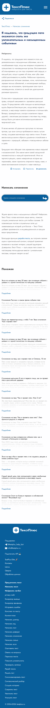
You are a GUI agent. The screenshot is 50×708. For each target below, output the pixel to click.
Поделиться (9, 18)
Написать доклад (12, 619)
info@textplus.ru (14, 548)
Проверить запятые (13, 664)
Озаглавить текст (11, 648)
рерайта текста (24, 238)
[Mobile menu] (45, 7)
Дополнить (42, 169)
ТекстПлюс (6, 26)
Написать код (10, 623)
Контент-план (10, 615)
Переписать (30, 169)
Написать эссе (11, 644)
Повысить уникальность (14, 660)
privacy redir (10, 595)
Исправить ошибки (12, 607)
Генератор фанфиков (13, 603)
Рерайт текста (10, 669)
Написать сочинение (21, 26)
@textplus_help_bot (15, 544)
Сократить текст (11, 689)
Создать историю (12, 685)
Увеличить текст (11, 693)
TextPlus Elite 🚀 (11, 559)
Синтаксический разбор (14, 681)
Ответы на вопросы (13, 652)
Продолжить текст (13, 582)
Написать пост (10, 627)
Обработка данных (12, 574)
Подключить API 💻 (13, 553)
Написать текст (11, 586)
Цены (7, 567)
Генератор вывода (12, 599)
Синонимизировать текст (15, 677)
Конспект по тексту (12, 611)
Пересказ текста (11, 656)
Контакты (8, 563)
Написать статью (11, 640)
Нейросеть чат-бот (13, 590)
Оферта (8, 570)
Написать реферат (12, 632)
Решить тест (9, 673)
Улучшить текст (11, 697)
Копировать (17, 169)
